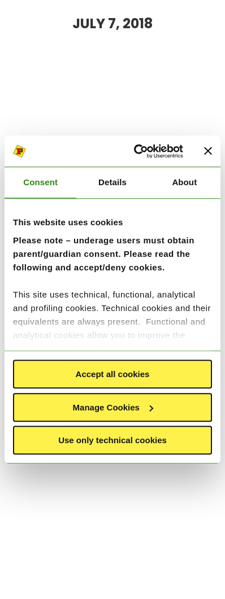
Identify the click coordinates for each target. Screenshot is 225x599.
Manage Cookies (113, 407)
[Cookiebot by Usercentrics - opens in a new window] (137, 151)
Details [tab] (112, 182)
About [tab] (184, 182)
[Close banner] (208, 151)
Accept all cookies (113, 374)
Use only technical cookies (112, 440)
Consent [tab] (40, 182)
